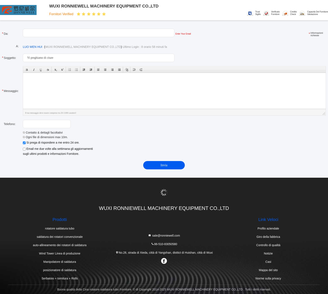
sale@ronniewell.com (164, 235)
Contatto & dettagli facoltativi (43, 132)
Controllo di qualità (268, 245)
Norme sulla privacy (268, 278)
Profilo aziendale (268, 228)
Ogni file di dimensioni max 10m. (45, 137)
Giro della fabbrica (268, 236)
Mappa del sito (268, 270)
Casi (268, 261)
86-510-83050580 (164, 244)
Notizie (268, 253)
